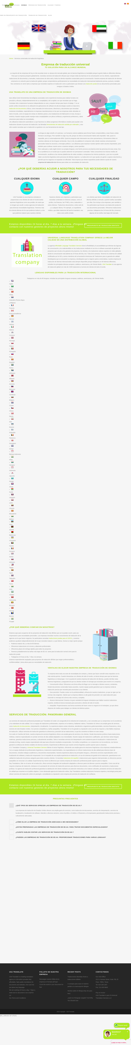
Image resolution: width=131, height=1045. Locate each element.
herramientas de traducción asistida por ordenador (63, 124)
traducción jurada (91, 84)
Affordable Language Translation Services (68, 246)
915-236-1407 (102, 985)
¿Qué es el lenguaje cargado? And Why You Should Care (80, 999)
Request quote (122, 1025)
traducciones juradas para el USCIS (60, 638)
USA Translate (107, 264)
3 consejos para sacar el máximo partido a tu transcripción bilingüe (78, 985)
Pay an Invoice (100, 992)
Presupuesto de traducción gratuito (103, 225)
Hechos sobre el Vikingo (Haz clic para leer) (80, 992)
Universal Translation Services (37, 747)
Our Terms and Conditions (17, 998)
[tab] (65, 805)
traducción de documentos (17, 108)
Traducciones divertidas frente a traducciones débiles (78, 978)
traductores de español (71, 758)
